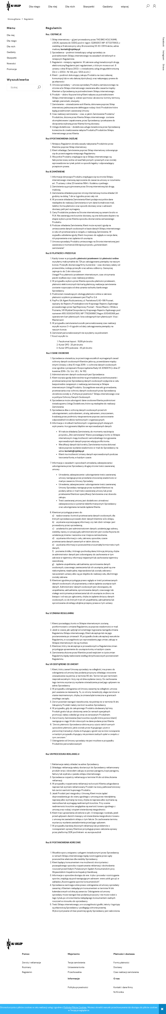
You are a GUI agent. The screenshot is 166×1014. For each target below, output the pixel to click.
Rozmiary (26, 967)
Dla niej (10, 35)
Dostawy (117, 967)
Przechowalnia (75, 972)
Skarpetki (12, 57)
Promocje (12, 69)
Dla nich (11, 46)
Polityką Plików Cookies (75, 1007)
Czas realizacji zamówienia (126, 972)
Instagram (163, 55)
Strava (163, 67)
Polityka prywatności (78, 987)
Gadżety (11, 52)
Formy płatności (121, 962)
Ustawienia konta (76, 967)
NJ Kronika (118, 992)
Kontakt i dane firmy (123, 987)
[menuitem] (34, 6)
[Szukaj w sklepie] (22, 87)
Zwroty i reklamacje (31, 962)
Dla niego (12, 40)
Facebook (163, 42)
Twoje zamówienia (76, 962)
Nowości (11, 63)
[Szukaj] (39, 87)
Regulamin (27, 972)
